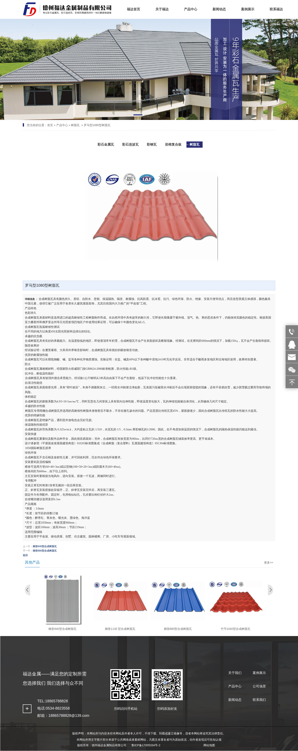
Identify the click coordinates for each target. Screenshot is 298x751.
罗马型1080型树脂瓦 (97, 125)
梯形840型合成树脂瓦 (45, 546)
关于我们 (235, 673)
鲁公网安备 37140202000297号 (183, 745)
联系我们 (259, 699)
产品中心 (62, 125)
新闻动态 (235, 699)
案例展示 (259, 673)
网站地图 (209, 745)
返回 (25, 555)
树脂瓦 (75, 125)
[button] (137, 115)
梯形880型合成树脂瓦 (45, 550)
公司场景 (259, 686)
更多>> (268, 562)
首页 (50, 125)
